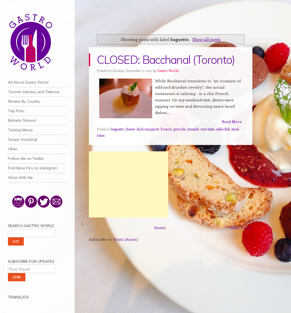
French (166, 129)
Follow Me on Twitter (26, 158)
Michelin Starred (21, 120)
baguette (117, 129)
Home (160, 227)
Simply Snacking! (22, 139)
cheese (130, 129)
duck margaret (148, 129)
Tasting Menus (20, 130)
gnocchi (179, 129)
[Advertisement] (128, 184)
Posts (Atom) (125, 239)
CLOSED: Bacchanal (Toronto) (166, 60)
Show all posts (206, 39)
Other (12, 149)
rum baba (207, 129)
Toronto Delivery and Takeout (33, 91)
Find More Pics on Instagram (32, 168)
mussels (193, 129)
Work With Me (20, 177)
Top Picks (16, 110)
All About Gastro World (28, 82)
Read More (232, 121)
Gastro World (167, 70)
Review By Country (24, 101)
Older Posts (240, 227)
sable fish (223, 129)
